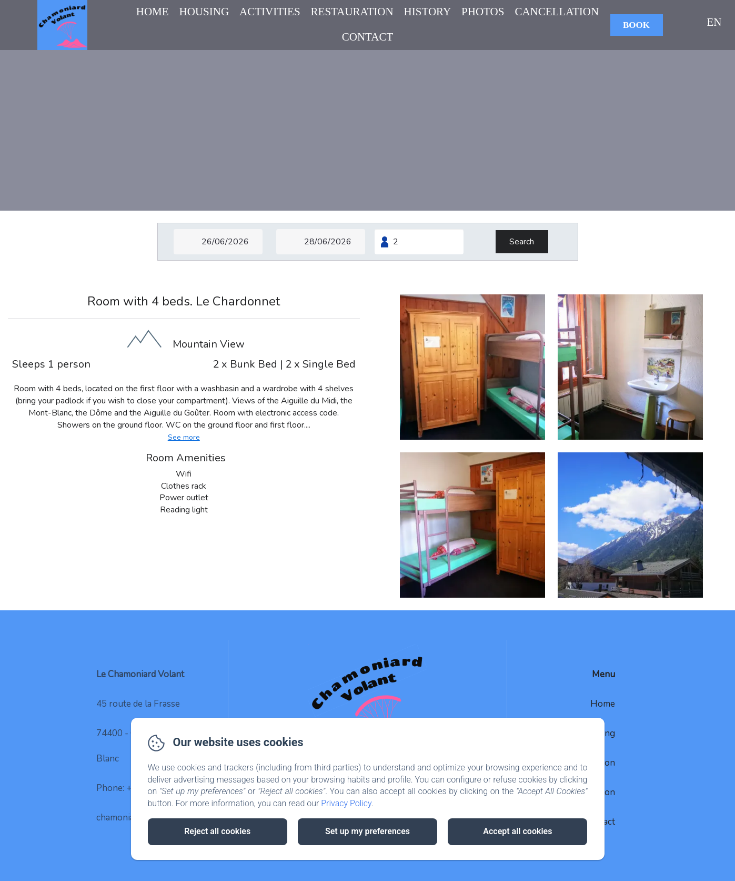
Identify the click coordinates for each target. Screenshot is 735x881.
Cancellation (557, 11)
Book (636, 25)
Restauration (352, 11)
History (427, 11)
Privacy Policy (346, 803)
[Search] (522, 241)
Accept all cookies (517, 831)
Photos (482, 11)
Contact (367, 37)
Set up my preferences (367, 831)
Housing (204, 11)
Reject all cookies (217, 831)
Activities (269, 11)
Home (152, 11)
